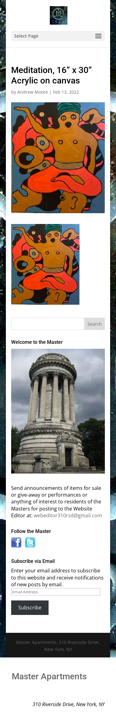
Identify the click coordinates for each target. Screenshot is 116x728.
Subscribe (29, 607)
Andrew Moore (32, 92)
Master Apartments (49, 676)
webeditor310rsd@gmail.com (68, 515)
